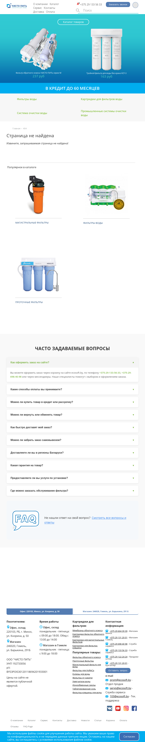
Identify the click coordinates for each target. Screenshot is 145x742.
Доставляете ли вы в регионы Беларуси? (73, 453)
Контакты (49, 8)
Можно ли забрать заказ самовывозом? (73, 440)
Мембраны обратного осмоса (87, 630)
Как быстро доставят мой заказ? (73, 427)
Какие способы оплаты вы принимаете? (73, 389)
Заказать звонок (118, 4)
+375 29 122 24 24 (118, 657)
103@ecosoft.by (119, 696)
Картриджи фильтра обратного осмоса (88, 635)
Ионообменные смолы (83, 685)
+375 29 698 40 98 (118, 644)
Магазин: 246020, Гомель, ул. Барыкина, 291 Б (105, 611)
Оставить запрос (118, 671)
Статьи (97, 720)
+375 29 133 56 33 (91, 4)
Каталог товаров (73, 22)
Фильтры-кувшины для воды (87, 692)
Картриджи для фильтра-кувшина (85, 647)
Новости (85, 720)
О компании (40, 4)
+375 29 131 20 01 (118, 637)
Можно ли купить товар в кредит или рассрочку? (73, 402)
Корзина (110, 720)
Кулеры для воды (81, 674)
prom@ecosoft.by (120, 680)
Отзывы (15, 726)
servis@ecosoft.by (120, 688)
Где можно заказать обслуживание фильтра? (73, 491)
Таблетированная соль (84, 688)
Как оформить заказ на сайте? (73, 362)
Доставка (38, 11)
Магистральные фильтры (32, 222)
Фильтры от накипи (82, 677)
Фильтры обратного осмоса (86, 657)
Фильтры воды (27, 99)
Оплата (50, 11)
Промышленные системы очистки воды (103, 113)
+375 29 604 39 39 (118, 631)
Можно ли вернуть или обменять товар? (73, 415)
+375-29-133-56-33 (110, 372)
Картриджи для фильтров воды (101, 99)
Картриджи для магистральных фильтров (88, 641)
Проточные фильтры (29, 302)
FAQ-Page (28, 726)
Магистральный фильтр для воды (86, 665)
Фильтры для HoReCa (83, 670)
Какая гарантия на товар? (73, 465)
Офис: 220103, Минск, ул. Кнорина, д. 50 (39, 611)
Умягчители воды (81, 681)
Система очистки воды (32, 113)
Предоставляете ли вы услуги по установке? (73, 478)
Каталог (54, 4)
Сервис (37, 8)
